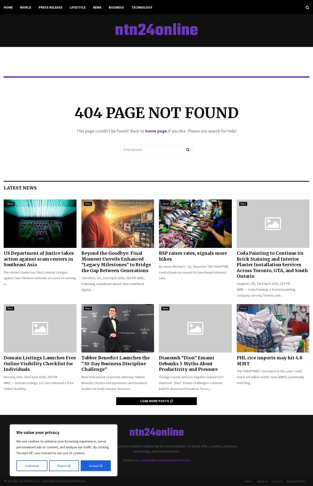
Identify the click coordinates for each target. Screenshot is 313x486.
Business (116, 7)
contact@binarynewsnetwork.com (165, 460)
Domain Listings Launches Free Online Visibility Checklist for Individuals (40, 363)
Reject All (64, 466)
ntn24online (156, 31)
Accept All (95, 466)
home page (156, 131)
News (97, 7)
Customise (32, 466)
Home (8, 7)
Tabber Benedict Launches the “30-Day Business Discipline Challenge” (115, 363)
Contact (277, 481)
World (25, 7)
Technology (141, 7)
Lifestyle (78, 7)
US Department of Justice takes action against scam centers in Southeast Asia (39, 258)
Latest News (20, 188)
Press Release (50, 7)
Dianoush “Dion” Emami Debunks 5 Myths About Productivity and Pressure (188, 363)
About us (262, 481)
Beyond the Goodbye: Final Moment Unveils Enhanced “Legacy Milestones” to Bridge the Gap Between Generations (116, 261)
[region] (63, 450)
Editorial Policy (296, 481)
